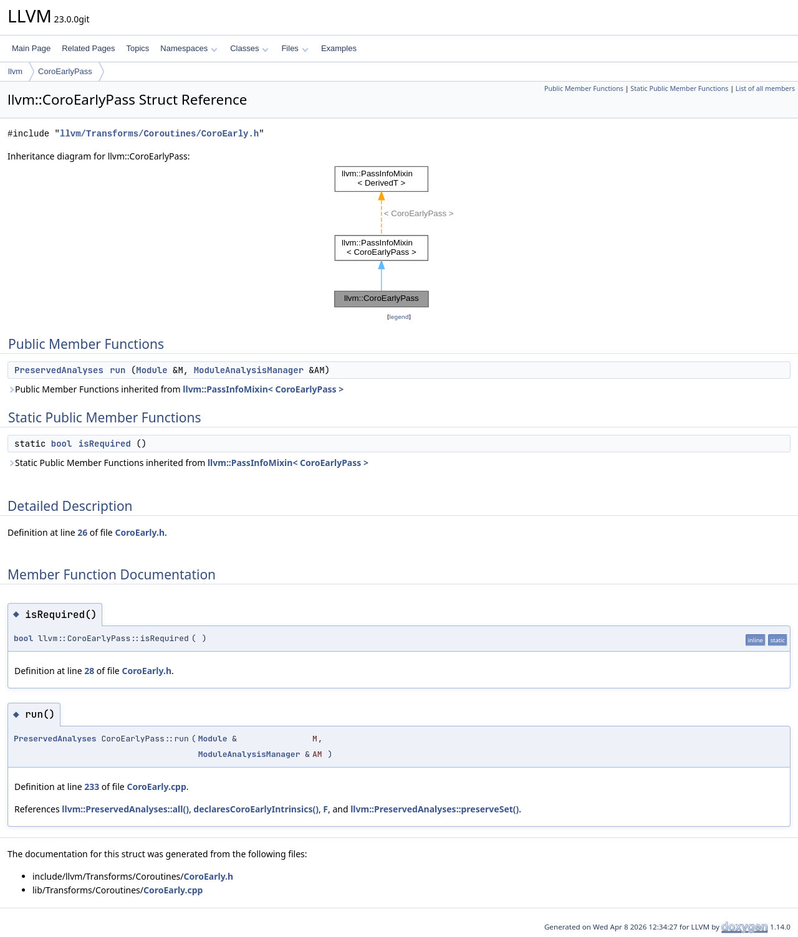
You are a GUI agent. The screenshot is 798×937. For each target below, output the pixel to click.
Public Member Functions (583, 88)
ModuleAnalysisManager (249, 370)
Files (294, 48)
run (117, 370)
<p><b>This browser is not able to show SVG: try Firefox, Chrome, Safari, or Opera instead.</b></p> (399, 236)
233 (91, 786)
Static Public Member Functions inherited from (187, 462)
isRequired (105, 443)
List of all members (765, 88)
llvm (15, 71)
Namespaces (188, 48)
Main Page (31, 48)
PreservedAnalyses (58, 370)
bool (61, 443)
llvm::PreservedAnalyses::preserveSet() (434, 809)
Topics (137, 48)
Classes (249, 48)
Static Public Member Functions (679, 88)
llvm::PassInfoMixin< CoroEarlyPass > (263, 389)
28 (89, 671)
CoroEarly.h (140, 532)
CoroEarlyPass (65, 71)
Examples (339, 48)
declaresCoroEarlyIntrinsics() (256, 809)
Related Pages (88, 48)
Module (151, 370)
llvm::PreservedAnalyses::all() (125, 809)
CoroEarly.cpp (156, 786)
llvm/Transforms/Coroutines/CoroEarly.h (159, 134)
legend (399, 317)
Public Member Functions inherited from (175, 389)
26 (82, 532)
